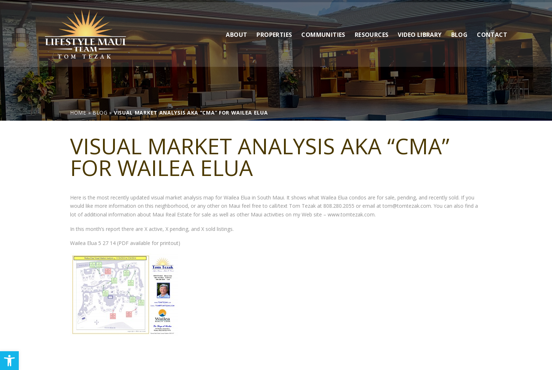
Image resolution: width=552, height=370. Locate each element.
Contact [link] (492, 32)
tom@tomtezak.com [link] (407, 205)
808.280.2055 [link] (338, 205)
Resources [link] (372, 32)
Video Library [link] (419, 32)
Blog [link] (459, 32)
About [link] (236, 32)
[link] (9, 360)
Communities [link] (323, 32)
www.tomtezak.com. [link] (352, 214)
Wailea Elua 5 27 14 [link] (93, 243)
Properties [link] (274, 32)
